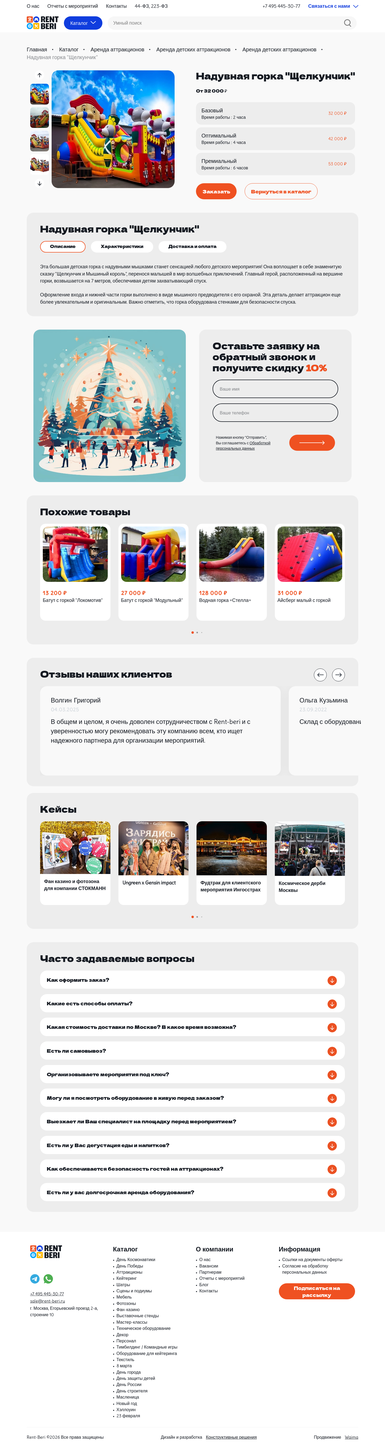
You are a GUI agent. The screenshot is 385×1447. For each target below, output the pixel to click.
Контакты (116, 6)
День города (129, 1372)
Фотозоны (126, 1303)
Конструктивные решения (231, 1437)
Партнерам (210, 1272)
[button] (39, 75)
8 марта (124, 1365)
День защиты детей (136, 1378)
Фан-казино (128, 1309)
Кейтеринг (127, 1278)
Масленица (128, 1397)
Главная (37, 49)
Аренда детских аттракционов (193, 49)
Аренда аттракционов (117, 49)
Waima (351, 1437)
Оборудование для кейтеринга (147, 1353)
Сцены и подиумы (134, 1290)
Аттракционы (130, 1272)
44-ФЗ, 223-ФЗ (151, 6)
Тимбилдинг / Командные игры (147, 1347)
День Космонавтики (136, 1259)
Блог (204, 1284)
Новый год (127, 1403)
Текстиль (125, 1359)
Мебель (124, 1297)
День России (129, 1384)
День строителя (132, 1390)
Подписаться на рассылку (317, 1291)
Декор (123, 1334)
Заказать (216, 191)
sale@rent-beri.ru (47, 1301)
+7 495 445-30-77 (281, 6)
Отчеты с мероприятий (72, 6)
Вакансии (208, 1266)
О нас (33, 6)
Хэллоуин (126, 1409)
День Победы (130, 1266)
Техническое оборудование (144, 1328)
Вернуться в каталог (281, 191)
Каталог (69, 49)
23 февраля (128, 1415)
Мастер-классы (132, 1322)
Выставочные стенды (138, 1315)
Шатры (123, 1284)
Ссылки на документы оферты (312, 1259)
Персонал (126, 1340)
